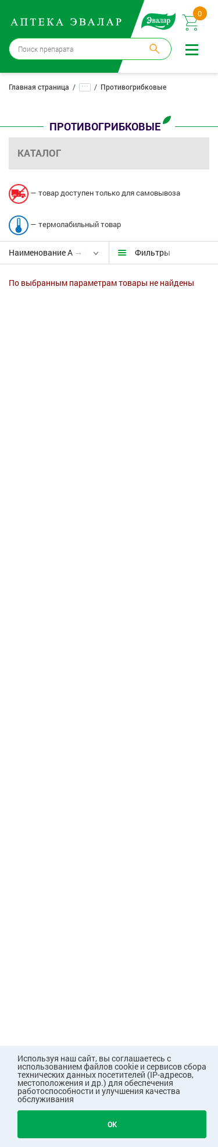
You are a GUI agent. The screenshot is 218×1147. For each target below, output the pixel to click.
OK (112, 1124)
